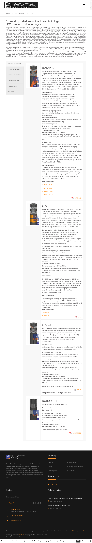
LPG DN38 (45, 313)
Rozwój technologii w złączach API (59, 505)
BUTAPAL (78, 198)
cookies (21, 535)
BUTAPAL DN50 (47, 195)
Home (8, 13)
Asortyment (72, 462)
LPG (79, 317)
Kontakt (71, 470)
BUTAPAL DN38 (47, 191)
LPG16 (79, 389)
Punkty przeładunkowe (76, 466)
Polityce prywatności (78, 531)
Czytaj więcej (86, 541)
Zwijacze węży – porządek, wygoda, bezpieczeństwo (65, 498)
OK (78, 541)
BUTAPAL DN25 (47, 185)
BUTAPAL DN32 (47, 188)
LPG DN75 (45, 315)
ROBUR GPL (77, 433)
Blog (50, 466)
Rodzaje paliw (19, 13)
